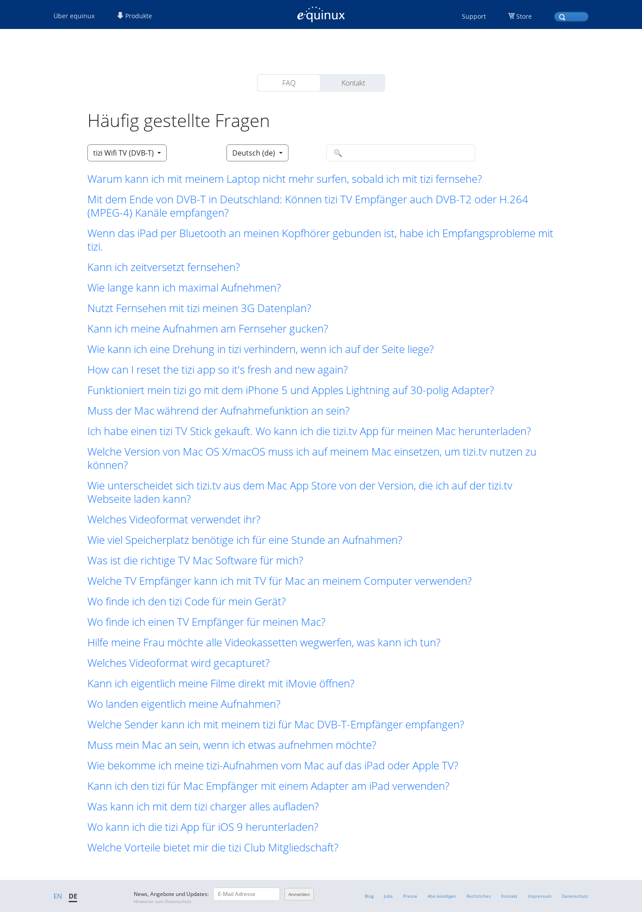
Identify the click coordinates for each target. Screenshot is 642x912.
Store (524, 16)
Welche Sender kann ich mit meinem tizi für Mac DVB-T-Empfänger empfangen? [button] (275, 724)
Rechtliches (478, 896)
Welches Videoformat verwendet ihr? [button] (173, 519)
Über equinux (74, 16)
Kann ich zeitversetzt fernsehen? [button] (163, 267)
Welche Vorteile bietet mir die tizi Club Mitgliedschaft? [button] (212, 847)
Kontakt (353, 83)
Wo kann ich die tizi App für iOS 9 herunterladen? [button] (202, 827)
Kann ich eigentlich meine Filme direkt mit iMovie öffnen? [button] (220, 683)
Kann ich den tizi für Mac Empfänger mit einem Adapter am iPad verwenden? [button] (268, 786)
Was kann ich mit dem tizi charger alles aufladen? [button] (203, 806)
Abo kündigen (442, 896)
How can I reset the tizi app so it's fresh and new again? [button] (217, 369)
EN (58, 895)
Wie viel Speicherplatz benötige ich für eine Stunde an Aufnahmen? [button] (244, 539)
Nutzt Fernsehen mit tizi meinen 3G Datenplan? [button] (199, 308)
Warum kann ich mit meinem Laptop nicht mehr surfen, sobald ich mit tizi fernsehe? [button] (284, 178)
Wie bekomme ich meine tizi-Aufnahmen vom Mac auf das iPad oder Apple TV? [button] (272, 765)
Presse (410, 896)
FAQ (289, 83)
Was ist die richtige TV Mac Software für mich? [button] (195, 560)
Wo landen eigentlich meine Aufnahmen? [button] (183, 704)
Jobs (388, 896)
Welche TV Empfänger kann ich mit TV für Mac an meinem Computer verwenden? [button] (279, 580)
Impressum (539, 896)
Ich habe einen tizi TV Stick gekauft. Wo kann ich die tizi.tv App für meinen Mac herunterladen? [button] (309, 431)
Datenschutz (575, 896)
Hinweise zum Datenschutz (163, 901)
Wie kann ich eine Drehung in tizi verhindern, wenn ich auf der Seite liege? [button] (260, 349)
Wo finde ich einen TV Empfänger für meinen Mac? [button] (206, 622)
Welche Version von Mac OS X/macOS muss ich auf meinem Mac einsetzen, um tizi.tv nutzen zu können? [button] (311, 458)
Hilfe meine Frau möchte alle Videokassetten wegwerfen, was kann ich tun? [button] (263, 642)
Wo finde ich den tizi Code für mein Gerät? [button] (186, 601)
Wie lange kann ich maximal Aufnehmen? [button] (184, 287)
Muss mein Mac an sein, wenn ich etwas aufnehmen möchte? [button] (231, 745)
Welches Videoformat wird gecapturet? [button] (178, 663)
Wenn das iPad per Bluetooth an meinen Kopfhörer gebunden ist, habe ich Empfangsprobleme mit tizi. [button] (320, 239)
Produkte (134, 16)
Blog (369, 896)
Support (474, 16)
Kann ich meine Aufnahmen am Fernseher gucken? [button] (207, 328)
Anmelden (299, 894)
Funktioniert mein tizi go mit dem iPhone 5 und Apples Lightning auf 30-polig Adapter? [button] (290, 390)
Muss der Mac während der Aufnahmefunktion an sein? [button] (218, 410)
